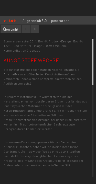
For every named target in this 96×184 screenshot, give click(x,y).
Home (10, 21)
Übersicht (11, 29)
